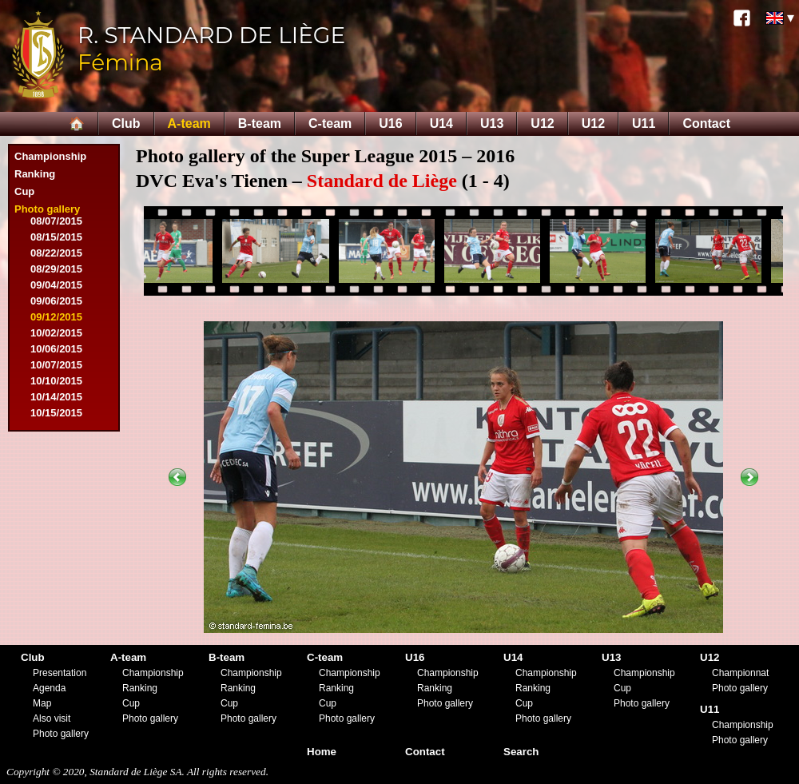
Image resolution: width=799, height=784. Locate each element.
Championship (50, 156)
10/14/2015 (56, 397)
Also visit (51, 718)
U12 (542, 123)
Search (521, 752)
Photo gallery (47, 209)
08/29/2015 (56, 269)
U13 (491, 123)
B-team (259, 123)
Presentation (59, 673)
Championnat (740, 673)
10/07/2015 (56, 365)
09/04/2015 (56, 285)
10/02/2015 (56, 333)
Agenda (49, 688)
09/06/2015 (56, 301)
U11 (643, 123)
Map (42, 703)
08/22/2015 (56, 253)
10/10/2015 (56, 381)
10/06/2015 (56, 349)
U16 (390, 123)
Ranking (34, 174)
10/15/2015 (56, 413)
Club (126, 123)
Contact (706, 123)
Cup (24, 191)
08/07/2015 (56, 221)
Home (321, 752)
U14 (441, 123)
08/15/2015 (56, 237)
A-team (189, 123)
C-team (330, 123)
